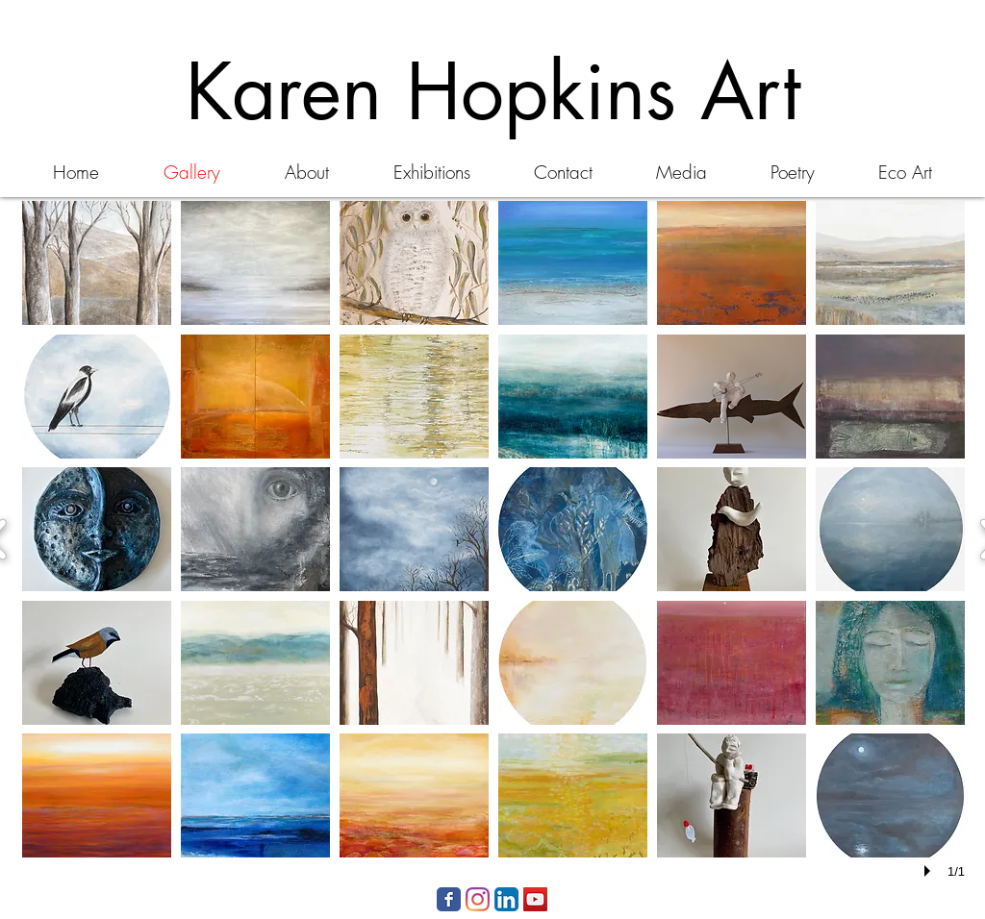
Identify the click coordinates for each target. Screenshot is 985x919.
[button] (96, 263)
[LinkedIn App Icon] (506, 899)
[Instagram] (478, 899)
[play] (930, 871)
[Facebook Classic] (449, 899)
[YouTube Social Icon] (535, 899)
